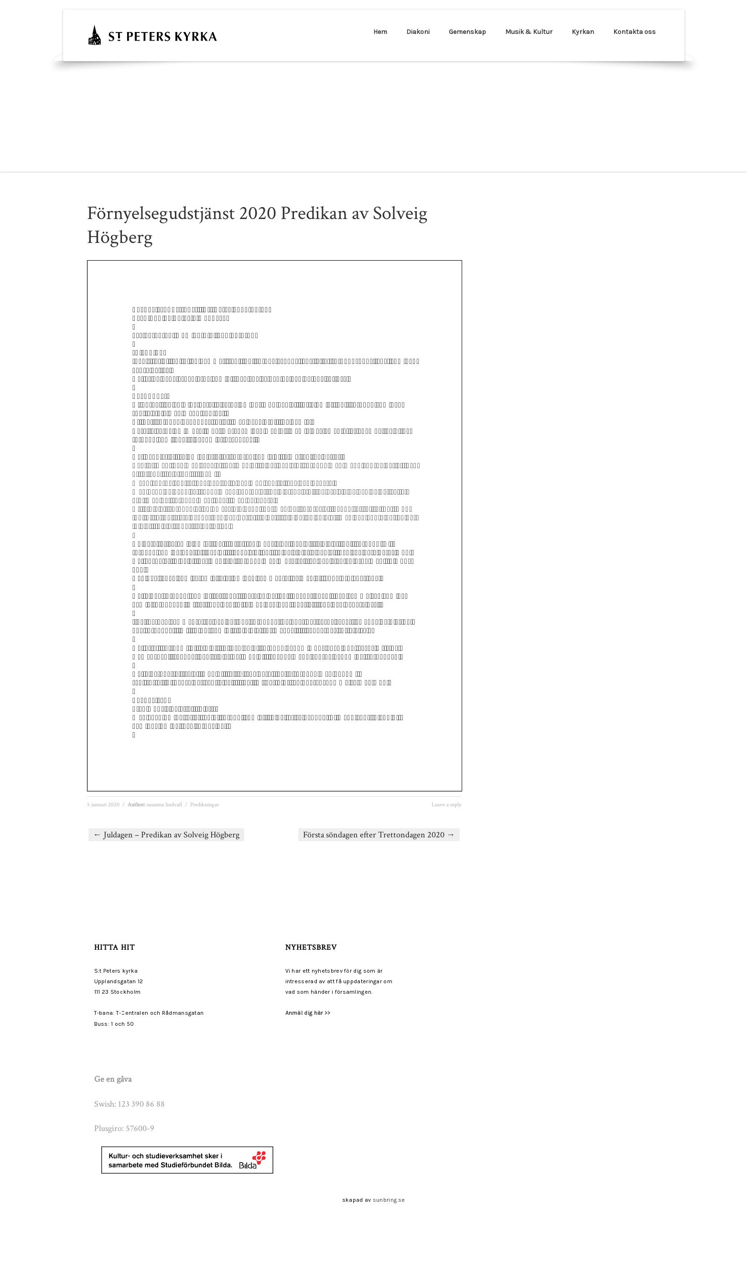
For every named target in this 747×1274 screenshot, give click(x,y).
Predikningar (204, 804)
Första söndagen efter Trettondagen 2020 (379, 834)
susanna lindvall (164, 804)
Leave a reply (446, 804)
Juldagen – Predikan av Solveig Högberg (166, 834)
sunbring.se (389, 1200)
